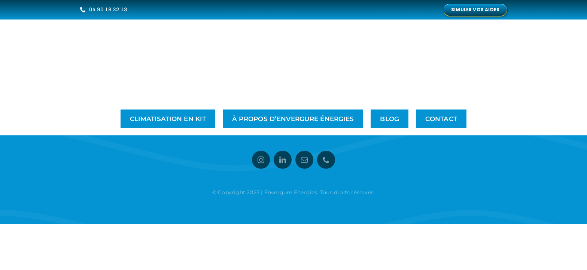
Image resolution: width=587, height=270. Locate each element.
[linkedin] (283, 160)
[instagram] (261, 160)
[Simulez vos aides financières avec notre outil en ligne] (475, 10)
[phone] (326, 160)
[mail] (304, 160)
